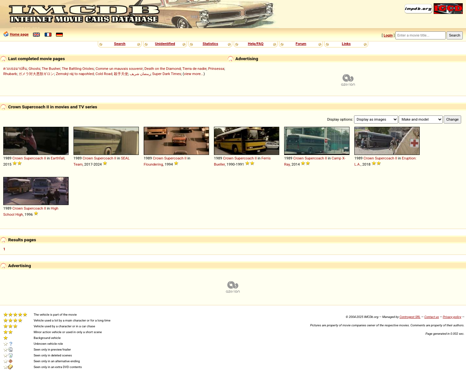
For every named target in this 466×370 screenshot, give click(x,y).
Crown (17, 158)
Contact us (431, 317)
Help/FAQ (255, 43)
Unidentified (165, 43)
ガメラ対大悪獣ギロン (36, 73)
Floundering (153, 164)
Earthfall (57, 158)
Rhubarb (10, 73)
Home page (19, 34)
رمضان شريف (140, 73)
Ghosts (34, 68)
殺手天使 (121, 73)
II (45, 158)
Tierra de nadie (194, 68)
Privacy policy (452, 317)
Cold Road (103, 73)
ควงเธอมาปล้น (15, 68)
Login (388, 35)
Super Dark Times (166, 73)
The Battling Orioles (78, 68)
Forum (301, 43)
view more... (194, 73)
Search (119, 43)
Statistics (210, 43)
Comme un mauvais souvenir (119, 68)
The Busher (51, 68)
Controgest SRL (409, 317)
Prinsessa (216, 68)
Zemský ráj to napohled (75, 73)
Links (346, 43)
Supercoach (33, 158)
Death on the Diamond (162, 68)
